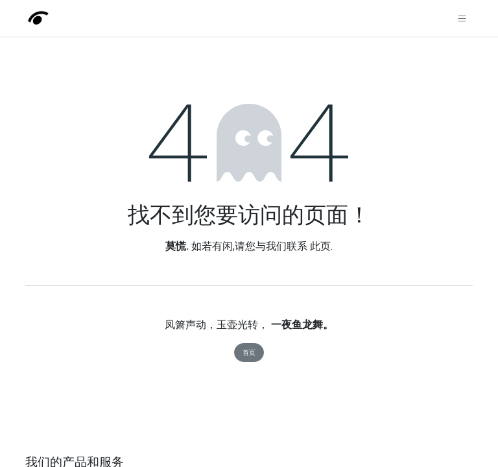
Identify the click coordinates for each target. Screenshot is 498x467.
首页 (249, 352)
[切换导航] (462, 18)
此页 (320, 246)
